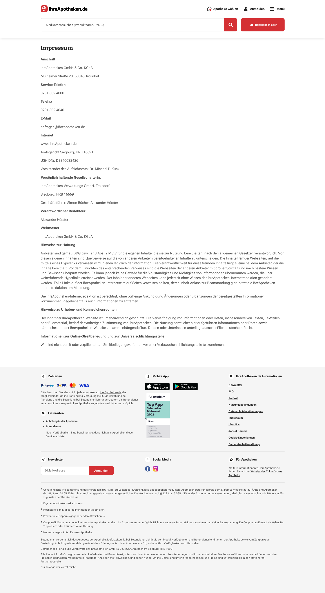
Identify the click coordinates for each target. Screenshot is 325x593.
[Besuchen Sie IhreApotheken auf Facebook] (147, 468)
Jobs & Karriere (238, 431)
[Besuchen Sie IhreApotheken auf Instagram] (155, 468)
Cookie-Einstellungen (242, 437)
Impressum (236, 417)
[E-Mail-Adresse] (65, 470)
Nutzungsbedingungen (242, 404)
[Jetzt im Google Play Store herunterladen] (185, 386)
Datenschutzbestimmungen (246, 411)
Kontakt (233, 398)
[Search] (230, 24)
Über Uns (234, 424)
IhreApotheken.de (111, 392)
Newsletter (235, 384)
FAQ (231, 391)
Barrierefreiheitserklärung (244, 444)
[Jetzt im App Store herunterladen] (157, 386)
